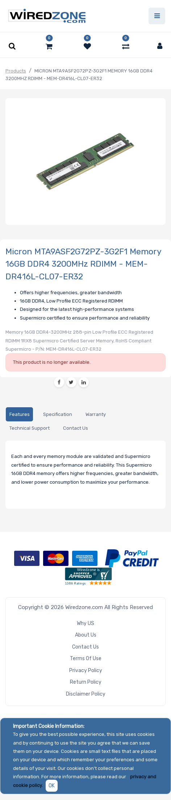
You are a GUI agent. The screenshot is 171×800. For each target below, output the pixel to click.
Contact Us (85, 647)
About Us (85, 635)
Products (15, 71)
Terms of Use (85, 658)
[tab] (19, 414)
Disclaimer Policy (85, 694)
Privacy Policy (85, 670)
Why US (85, 623)
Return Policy (85, 682)
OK (52, 786)
